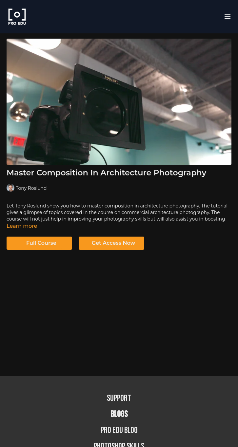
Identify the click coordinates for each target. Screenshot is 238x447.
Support (119, 398)
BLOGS (119, 414)
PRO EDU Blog (119, 430)
